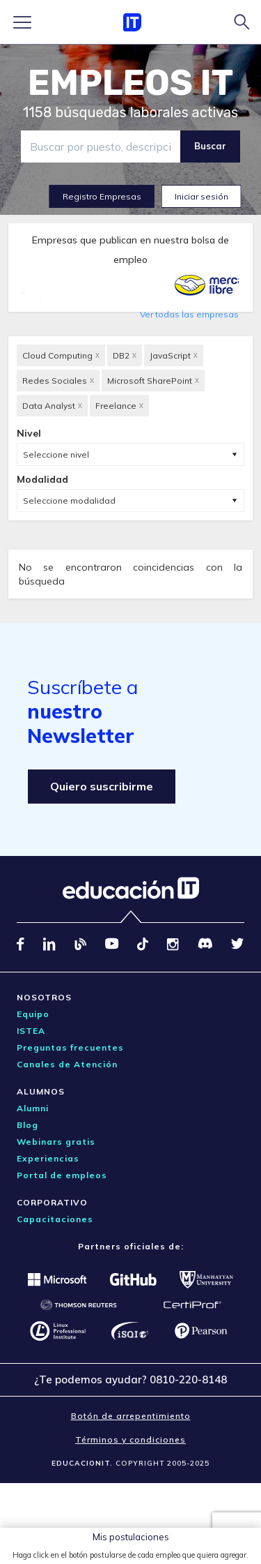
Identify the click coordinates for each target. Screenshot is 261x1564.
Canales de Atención (67, 1064)
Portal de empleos (62, 1175)
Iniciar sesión (201, 196)
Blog (27, 1125)
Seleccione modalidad (69, 500)
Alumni (33, 1108)
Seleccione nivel (56, 454)
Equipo (33, 1014)
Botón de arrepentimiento (131, 1416)
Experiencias (48, 1158)
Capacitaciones (55, 1219)
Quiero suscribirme (101, 786)
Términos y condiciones (130, 1439)
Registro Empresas (102, 196)
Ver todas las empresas (189, 314)
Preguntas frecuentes (70, 1047)
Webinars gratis (56, 1141)
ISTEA (31, 1030)
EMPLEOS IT (131, 83)
